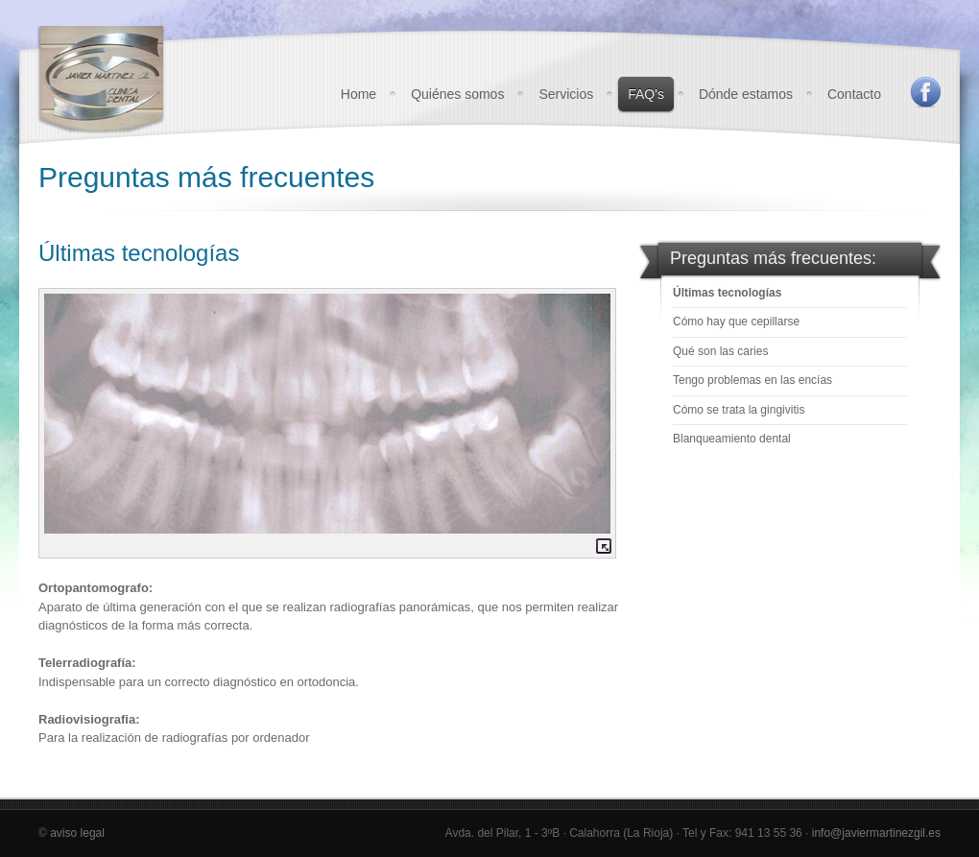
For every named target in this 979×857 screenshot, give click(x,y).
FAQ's (646, 94)
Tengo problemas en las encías (752, 380)
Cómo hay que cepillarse (736, 321)
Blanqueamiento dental (732, 438)
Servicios (565, 94)
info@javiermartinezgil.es (876, 833)
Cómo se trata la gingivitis (738, 410)
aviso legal (77, 833)
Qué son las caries (720, 351)
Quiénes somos (457, 94)
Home (358, 94)
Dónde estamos (746, 94)
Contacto (854, 94)
